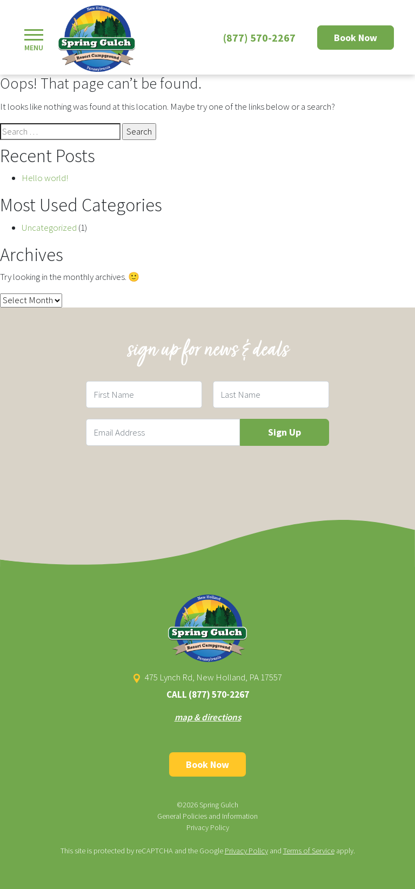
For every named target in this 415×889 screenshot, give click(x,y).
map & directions (208, 717)
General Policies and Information (207, 816)
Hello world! (45, 178)
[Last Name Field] (271, 394)
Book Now (355, 37)
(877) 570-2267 (259, 37)
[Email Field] (163, 432)
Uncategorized (49, 227)
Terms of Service (308, 850)
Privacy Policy (207, 827)
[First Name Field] (144, 394)
